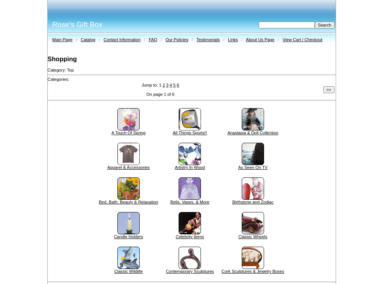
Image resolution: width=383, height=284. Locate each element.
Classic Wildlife (128, 271)
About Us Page (260, 39)
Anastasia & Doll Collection (252, 132)
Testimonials (208, 39)
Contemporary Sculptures (190, 271)
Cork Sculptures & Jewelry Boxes (253, 271)
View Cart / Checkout (302, 39)
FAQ (153, 39)
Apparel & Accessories (128, 167)
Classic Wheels (252, 236)
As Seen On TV (253, 167)
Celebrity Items (190, 236)
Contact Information (122, 39)
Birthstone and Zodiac (252, 202)
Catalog (88, 39)
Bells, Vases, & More (190, 202)
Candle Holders (128, 236)
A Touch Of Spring (129, 132)
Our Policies (177, 39)
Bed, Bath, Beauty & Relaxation (128, 202)
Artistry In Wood (190, 167)
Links (233, 39)
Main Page (62, 39)
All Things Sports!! (190, 132)
